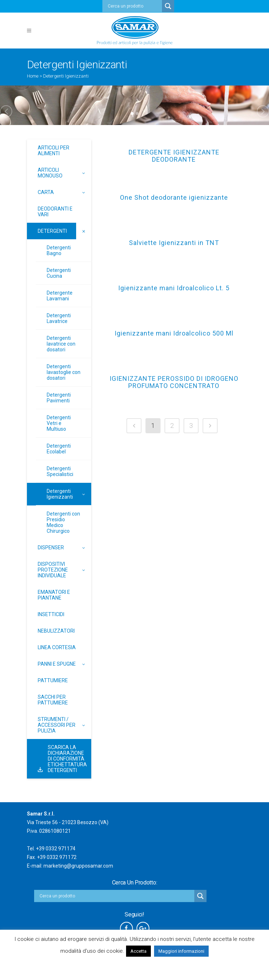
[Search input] (134, 6)
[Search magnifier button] (168, 6)
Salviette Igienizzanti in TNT (174, 242)
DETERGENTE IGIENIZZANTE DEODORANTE (174, 156)
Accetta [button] (138, 951)
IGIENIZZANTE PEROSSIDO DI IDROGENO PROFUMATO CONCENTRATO (174, 382)
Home (32, 76)
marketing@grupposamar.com (78, 866)
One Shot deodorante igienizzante (174, 197)
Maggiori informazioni (181, 951)
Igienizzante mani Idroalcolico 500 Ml (174, 333)
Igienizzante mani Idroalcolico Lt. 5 (173, 288)
